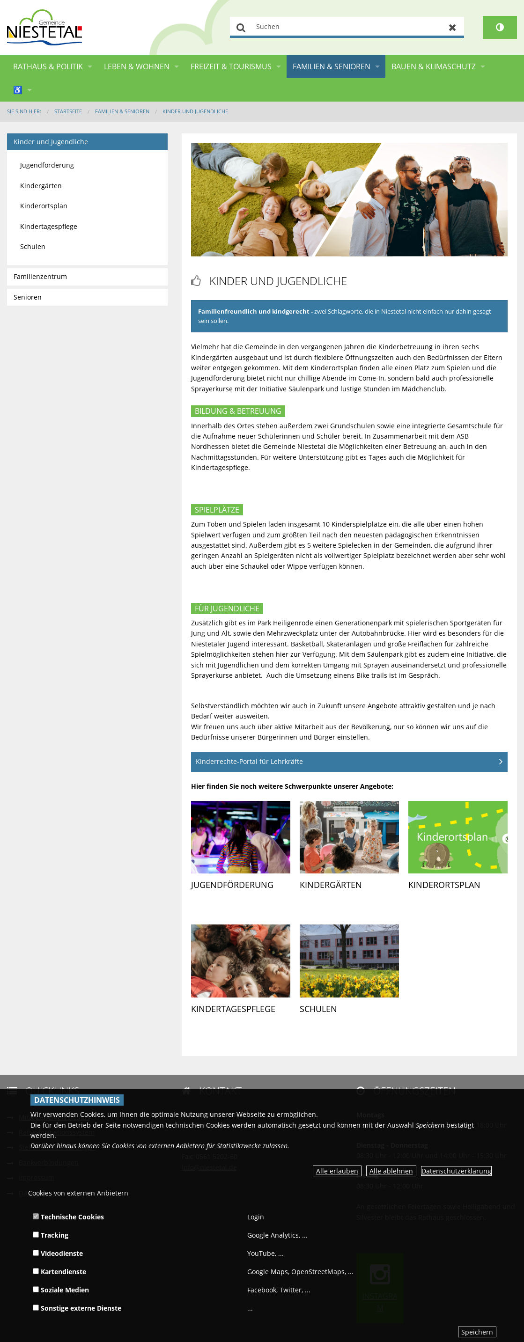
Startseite (68, 111)
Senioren (28, 297)
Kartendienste (59, 1271)
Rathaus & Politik (48, 66)
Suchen (241, 27)
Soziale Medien (61, 1289)
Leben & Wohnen (137, 66)
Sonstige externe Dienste (77, 1308)
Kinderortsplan (444, 884)
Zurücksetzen (452, 27)
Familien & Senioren (331, 66)
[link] (240, 852)
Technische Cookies (68, 1216)
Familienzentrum (40, 276)
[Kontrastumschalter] (500, 27)
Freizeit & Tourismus (231, 66)
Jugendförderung (232, 884)
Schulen (318, 1008)
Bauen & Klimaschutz (433, 66)
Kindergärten (331, 884)
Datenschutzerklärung (456, 1170)
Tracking (50, 1235)
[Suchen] (347, 27)
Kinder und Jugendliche (195, 111)
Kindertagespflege (233, 1008)
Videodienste (58, 1253)
